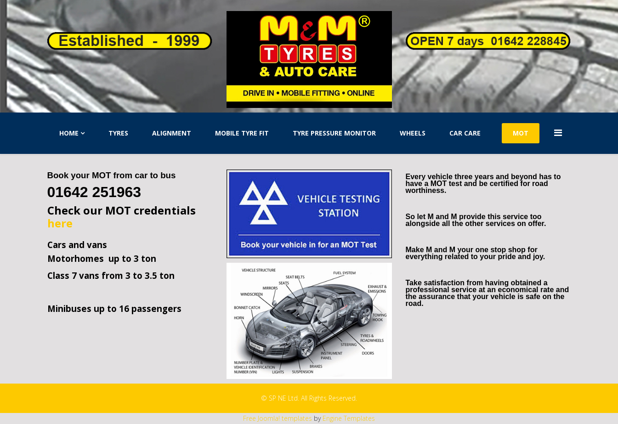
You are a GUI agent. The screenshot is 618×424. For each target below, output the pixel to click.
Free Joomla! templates (277, 418)
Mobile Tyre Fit (242, 133)
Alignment (171, 133)
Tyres (118, 133)
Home (69, 133)
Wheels (412, 133)
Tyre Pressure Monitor (334, 133)
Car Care (465, 133)
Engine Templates (349, 418)
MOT (520, 133)
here (60, 223)
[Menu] (562, 133)
